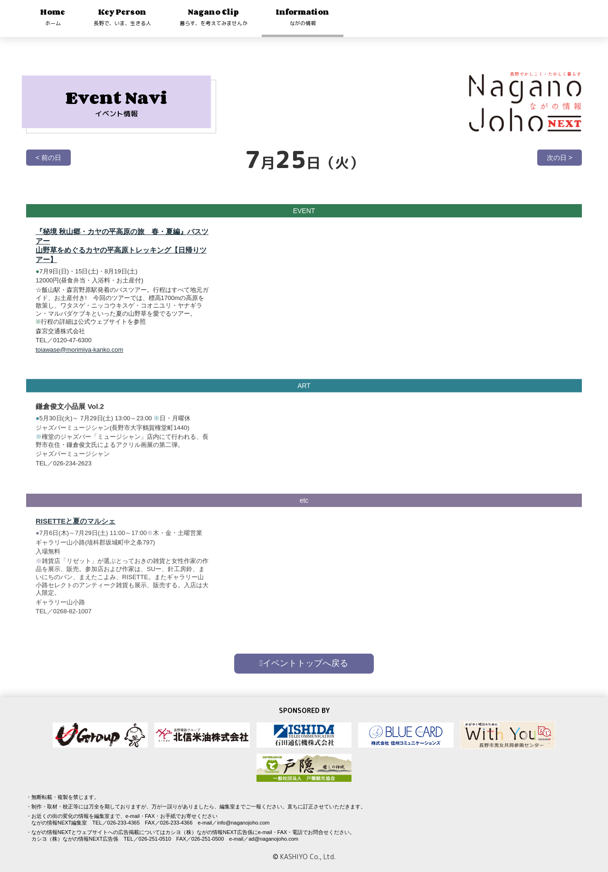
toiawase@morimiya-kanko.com (79, 349)
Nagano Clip (213, 17)
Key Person (122, 17)
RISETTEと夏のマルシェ (75, 536)
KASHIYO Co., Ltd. (307, 856)
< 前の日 (48, 157)
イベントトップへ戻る (304, 663)
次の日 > (559, 157)
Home (52, 17)
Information (302, 17)
